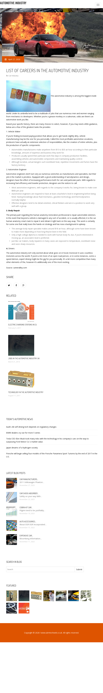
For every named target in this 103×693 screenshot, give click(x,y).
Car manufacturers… (29, 479)
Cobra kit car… (26, 507)
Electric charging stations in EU (22, 324)
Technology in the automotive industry (25, 392)
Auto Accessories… (28, 521)
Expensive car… (26, 535)
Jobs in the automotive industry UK (24, 358)
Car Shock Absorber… (29, 493)
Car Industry (13, 75)
